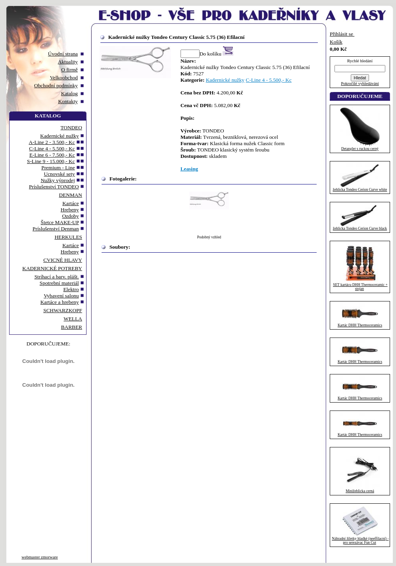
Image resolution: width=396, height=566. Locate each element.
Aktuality (68, 62)
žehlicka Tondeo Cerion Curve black (360, 228)
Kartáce (70, 203)
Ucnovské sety (59, 174)
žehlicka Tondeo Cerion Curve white (360, 190)
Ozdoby (70, 216)
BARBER (71, 327)
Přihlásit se (342, 34)
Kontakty (68, 101)
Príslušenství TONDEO (54, 187)
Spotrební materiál (59, 283)
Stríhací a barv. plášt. (57, 277)
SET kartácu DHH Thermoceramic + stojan (360, 287)
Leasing (189, 169)
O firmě (69, 70)
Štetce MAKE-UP (60, 222)
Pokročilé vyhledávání (360, 83)
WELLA (72, 319)
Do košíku (217, 54)
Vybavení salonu (61, 296)
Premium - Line (58, 168)
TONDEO (71, 127)
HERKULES (68, 237)
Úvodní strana (63, 54)
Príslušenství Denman (56, 229)
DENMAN (71, 195)
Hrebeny (70, 210)
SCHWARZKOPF (62, 310)
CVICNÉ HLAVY (62, 260)
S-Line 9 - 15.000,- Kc (51, 161)
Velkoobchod (64, 78)
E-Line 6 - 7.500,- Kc (52, 155)
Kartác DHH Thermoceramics (360, 325)
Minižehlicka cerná (360, 491)
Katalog (69, 93)
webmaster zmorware (39, 557)
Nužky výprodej (57, 180)
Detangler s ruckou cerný (360, 149)
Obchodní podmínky (56, 85)
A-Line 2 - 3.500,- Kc (52, 142)
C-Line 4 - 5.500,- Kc (52, 149)
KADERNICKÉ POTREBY (52, 268)
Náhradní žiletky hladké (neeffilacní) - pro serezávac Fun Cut (360, 541)
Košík (336, 42)
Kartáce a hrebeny (59, 302)
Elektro (71, 289)
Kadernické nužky (59, 136)
